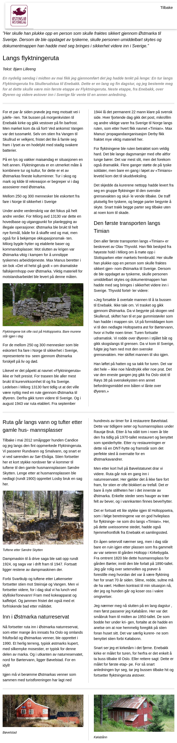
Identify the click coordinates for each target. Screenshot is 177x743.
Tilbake (166, 7)
